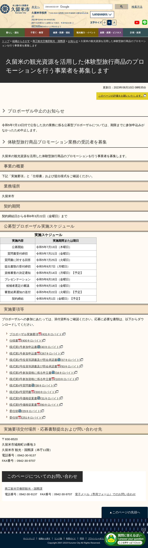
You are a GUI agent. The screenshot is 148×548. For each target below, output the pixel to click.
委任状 (26, 411)
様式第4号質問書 (33, 385)
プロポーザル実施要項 (37, 334)
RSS (82, 538)
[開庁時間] (36, 26)
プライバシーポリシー (97, 538)
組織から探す (44, 538)
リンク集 (58, 538)
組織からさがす (21, 41)
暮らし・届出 (12, 32)
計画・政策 (135, 32)
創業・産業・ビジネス (110, 32)
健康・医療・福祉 (61, 32)
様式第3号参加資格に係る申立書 (43, 372)
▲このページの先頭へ (124, 512)
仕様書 (27, 340)
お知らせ (73, 41)
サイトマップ (29, 538)
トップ (5, 41)
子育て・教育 (36, 32)
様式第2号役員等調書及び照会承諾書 (46, 359)
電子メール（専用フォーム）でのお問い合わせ (105, 494)
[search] (77, 6)
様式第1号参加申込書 (36, 347)
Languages (102, 14)
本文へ (36, 7)
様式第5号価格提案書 (36, 398)
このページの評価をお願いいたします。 (122, 95)
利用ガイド (71, 538)
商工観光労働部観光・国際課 (49, 41)
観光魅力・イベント (86, 32)
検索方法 (137, 6)
